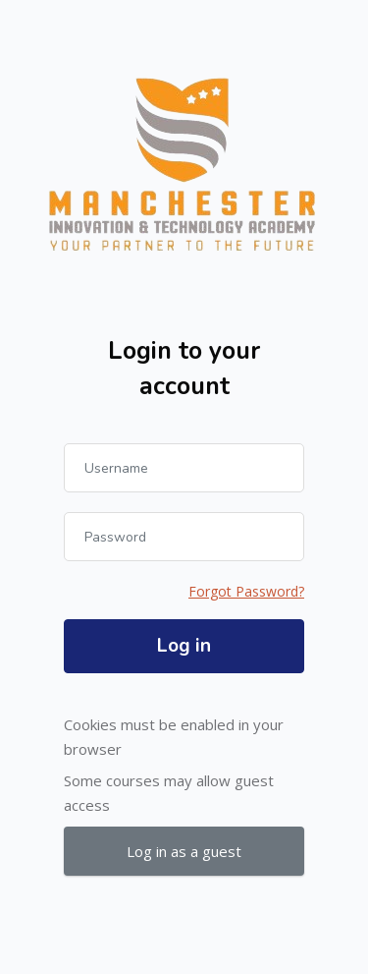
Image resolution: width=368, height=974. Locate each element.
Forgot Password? (246, 591)
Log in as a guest (184, 851)
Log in (184, 646)
